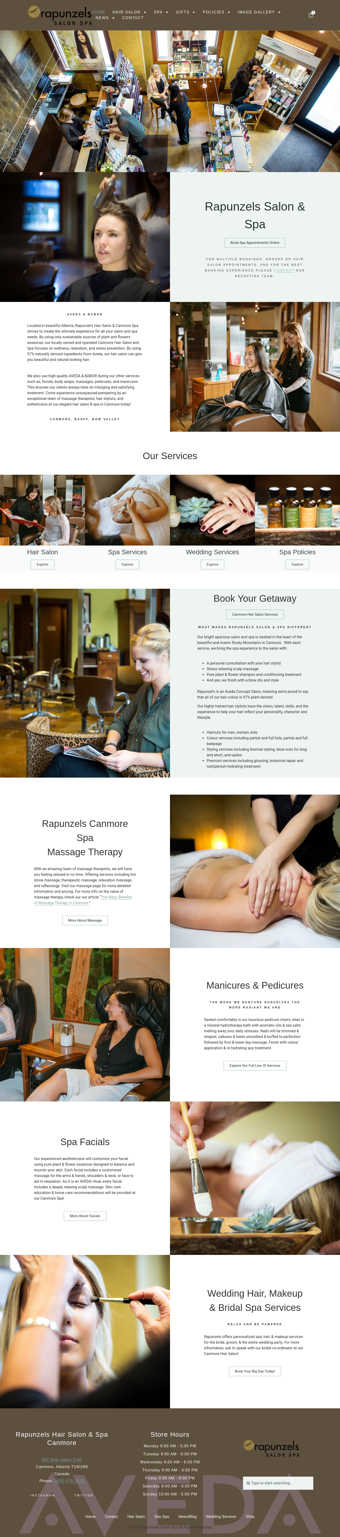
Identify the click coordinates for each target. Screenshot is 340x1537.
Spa (161, 12)
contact (284, 290)
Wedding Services (221, 1517)
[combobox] (278, 1483)
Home (99, 12)
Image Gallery (259, 12)
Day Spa (161, 1517)
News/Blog (187, 1517)
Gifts (186, 12)
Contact (133, 18)
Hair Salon (130, 12)
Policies (216, 12)
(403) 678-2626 (69, 1481)
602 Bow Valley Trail (62, 1460)
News (105, 18)
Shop (250, 1517)
